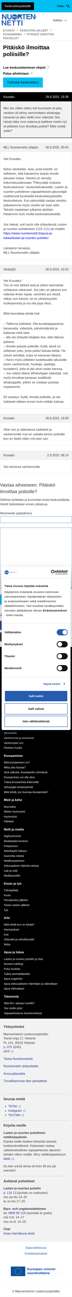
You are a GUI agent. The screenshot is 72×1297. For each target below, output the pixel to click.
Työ (6, 910)
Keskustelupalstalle (18, 6)
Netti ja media (14, 829)
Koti (6, 934)
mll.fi (6, 1051)
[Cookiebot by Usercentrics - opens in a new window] (51, 572)
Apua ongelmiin (13, 978)
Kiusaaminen (12, 34)
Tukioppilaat (11, 890)
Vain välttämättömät (36, 721)
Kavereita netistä (14, 855)
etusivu (9, 30)
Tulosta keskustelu (23, 82)
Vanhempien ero (13, 743)
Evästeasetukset (36, 1253)
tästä (6, 1158)
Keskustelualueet (34, 30)
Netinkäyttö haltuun (15, 850)
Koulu (7, 895)
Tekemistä (11, 996)
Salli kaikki (36, 696)
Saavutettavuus (35, 1247)
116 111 (12, 1192)
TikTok (12, 1106)
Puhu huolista (12, 968)
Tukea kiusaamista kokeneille (21, 782)
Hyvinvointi (10, 816)
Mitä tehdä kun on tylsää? (19, 924)
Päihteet (9, 821)
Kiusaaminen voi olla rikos (19, 777)
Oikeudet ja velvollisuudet (19, 939)
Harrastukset (11, 929)
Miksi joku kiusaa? (15, 767)
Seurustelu (10, 732)
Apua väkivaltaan (14, 988)
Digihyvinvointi (12, 836)
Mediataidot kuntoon (16, 841)
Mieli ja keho (13, 800)
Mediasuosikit (12, 875)
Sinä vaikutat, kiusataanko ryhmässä (25, 772)
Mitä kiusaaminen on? (17, 762)
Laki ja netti (10, 870)
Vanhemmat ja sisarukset (19, 737)
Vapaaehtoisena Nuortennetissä (23, 1013)
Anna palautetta (14, 1073)
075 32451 (14, 1047)
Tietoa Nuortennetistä (18, 1058)
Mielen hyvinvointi (14, 811)
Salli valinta (36, 708)
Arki (7, 918)
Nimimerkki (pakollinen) (16, 513)
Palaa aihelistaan (18, 73)
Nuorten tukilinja (13, 963)
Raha (7, 944)
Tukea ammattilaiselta (17, 973)
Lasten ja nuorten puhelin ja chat (23, 959)
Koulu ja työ (13, 883)
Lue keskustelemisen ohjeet (26, 67)
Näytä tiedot (52, 684)
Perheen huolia (13, 747)
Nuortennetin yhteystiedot (20, 1066)
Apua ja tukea (14, 952)
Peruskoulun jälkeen (16, 900)
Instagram (15, 1110)
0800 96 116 (17, 1213)
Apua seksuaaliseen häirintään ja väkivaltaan (30, 983)
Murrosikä (10, 806)
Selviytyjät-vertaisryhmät (18, 787)
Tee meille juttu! (13, 1008)
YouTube (14, 1115)
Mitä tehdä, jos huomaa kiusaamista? (26, 792)
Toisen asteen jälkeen (17, 905)
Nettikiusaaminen (14, 860)
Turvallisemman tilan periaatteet (25, 1081)
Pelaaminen (11, 846)
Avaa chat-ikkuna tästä (19, 1233)
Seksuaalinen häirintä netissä (21, 865)
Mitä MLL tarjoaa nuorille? (19, 1003)
